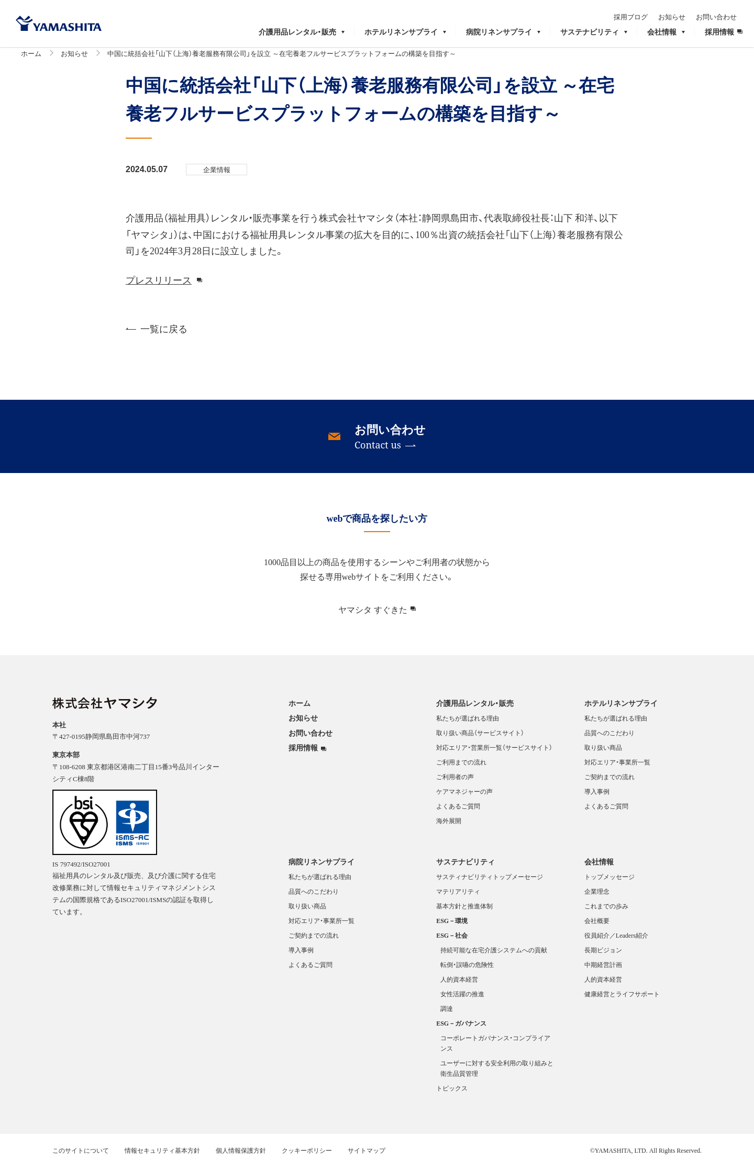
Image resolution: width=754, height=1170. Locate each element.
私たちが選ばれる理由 (467, 722)
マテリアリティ (458, 896)
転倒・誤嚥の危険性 (467, 969)
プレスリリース (159, 284)
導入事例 (596, 796)
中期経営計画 (603, 969)
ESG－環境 (452, 925)
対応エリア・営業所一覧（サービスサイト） (494, 752)
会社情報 (599, 865)
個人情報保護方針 (241, 1155)
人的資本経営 (459, 983)
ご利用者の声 (455, 781)
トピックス (452, 1092)
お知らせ (677, 14)
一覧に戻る (156, 332)
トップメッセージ (609, 881)
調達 (446, 1013)
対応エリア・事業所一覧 (617, 766)
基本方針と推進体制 (464, 910)
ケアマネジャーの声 (464, 796)
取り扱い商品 (603, 752)
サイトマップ (366, 1155)
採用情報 (303, 752)
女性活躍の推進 (462, 998)
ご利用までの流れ (461, 766)
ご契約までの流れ (609, 781)
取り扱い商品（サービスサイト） (480, 737)
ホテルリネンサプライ (621, 707)
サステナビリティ (465, 865)
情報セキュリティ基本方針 (162, 1155)
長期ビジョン (603, 954)
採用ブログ (636, 14)
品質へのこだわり (609, 737)
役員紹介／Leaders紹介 (616, 939)
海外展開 (448, 825)
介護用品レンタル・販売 (475, 707)
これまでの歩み (606, 910)
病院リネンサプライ (321, 865)
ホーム (31, 57)
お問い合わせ (722, 14)
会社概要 (596, 925)
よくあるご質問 (458, 810)
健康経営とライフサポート (622, 998)
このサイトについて (80, 1155)
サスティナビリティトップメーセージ (489, 881)
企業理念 (596, 896)
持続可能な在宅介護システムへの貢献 (493, 954)
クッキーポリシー (307, 1155)
